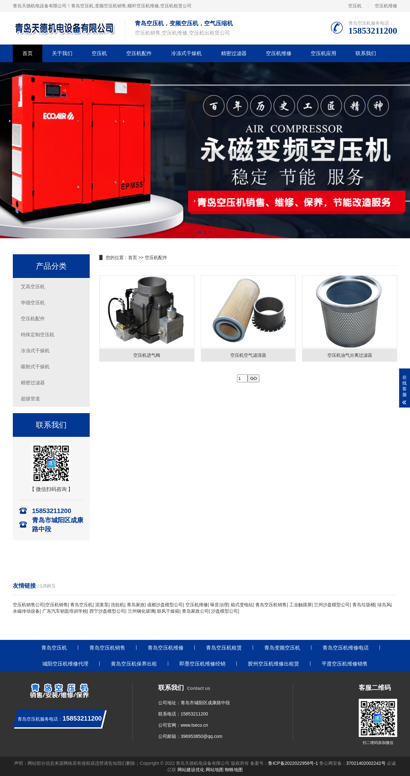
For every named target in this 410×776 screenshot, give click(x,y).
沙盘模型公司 (224, 611)
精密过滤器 (234, 53)
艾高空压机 (33, 286)
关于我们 (62, 53)
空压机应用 (323, 53)
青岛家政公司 (195, 611)
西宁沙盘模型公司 (107, 611)
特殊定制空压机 (37, 334)
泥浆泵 (102, 604)
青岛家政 (136, 604)
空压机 (355, 5)
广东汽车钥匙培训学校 (64, 611)
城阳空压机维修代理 (65, 663)
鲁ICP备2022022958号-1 (293, 763)
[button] (200, 232)
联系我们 (366, 53)
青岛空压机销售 (271, 604)
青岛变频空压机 (282, 647)
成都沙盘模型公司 (165, 604)
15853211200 (194, 713)
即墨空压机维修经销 (202, 663)
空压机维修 (386, 5)
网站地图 (215, 769)
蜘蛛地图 (234, 769)
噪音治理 (219, 604)
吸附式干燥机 (35, 366)
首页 (27, 53)
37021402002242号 (366, 763)
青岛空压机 (82, 5)
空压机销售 (56, 604)
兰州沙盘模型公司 (332, 604)
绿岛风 (384, 604)
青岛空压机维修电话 (346, 647)
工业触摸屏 (300, 604)
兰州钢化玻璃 (141, 611)
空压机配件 (139, 53)
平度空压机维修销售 (345, 663)
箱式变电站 (242, 604)
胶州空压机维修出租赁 (273, 663)
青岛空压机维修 (166, 647)
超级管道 (30, 398)
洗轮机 (117, 604)
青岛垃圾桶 (363, 604)
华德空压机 (33, 302)
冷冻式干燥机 (186, 53)
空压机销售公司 (28, 604)
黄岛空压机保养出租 (134, 663)
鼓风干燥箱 (168, 611)
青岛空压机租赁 (224, 647)
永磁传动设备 (26, 611)
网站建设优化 (190, 769)
